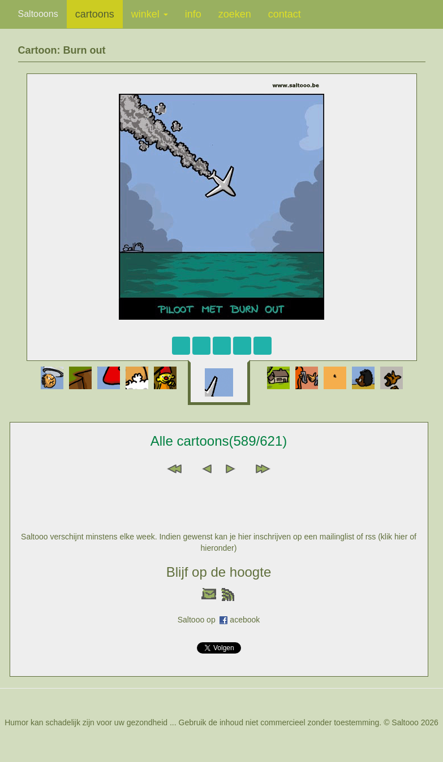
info (193, 14)
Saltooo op (199, 619)
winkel (149, 14)
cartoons (94, 14)
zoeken (234, 14)
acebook (245, 619)
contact (284, 14)
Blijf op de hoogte (218, 572)
